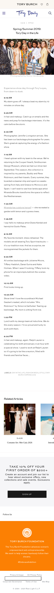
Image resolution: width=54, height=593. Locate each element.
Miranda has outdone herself (17, 208)
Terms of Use (31, 582)
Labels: (8, 373)
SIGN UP (27, 494)
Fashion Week (32, 373)
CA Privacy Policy (34, 575)
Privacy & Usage (16, 575)
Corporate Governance (12, 582)
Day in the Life (18, 373)
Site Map (46, 582)
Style (31, 23)
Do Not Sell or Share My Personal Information (23, 578)
